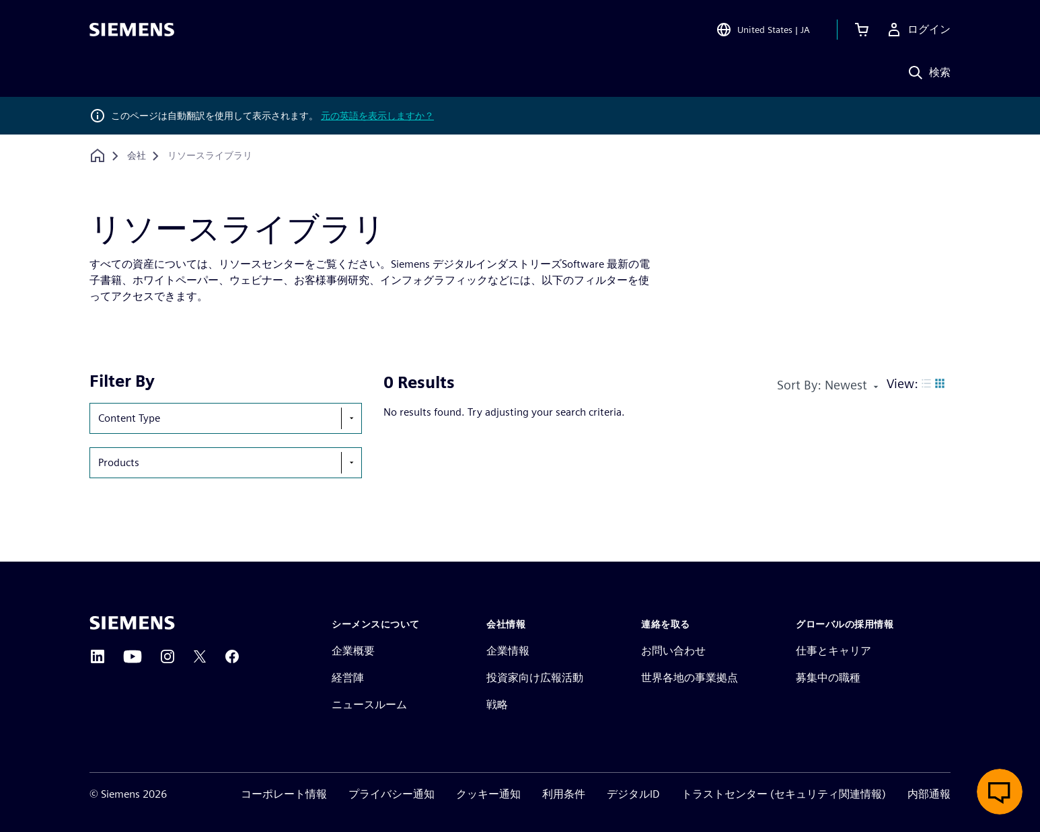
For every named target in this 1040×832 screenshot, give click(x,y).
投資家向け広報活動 (534, 677)
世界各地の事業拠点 (689, 677)
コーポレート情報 (284, 794)
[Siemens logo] (131, 29)
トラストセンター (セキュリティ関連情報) (783, 794)
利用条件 (563, 794)
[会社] (136, 156)
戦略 (497, 704)
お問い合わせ (673, 650)
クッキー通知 (488, 794)
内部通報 (929, 794)
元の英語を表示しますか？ (377, 115)
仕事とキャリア (833, 650)
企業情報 (507, 650)
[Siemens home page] (132, 623)
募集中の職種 (828, 677)
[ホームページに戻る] (97, 155)
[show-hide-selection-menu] (351, 418)
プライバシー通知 (391, 794)
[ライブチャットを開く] (999, 791)
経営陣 (348, 677)
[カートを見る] (861, 29)
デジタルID (633, 794)
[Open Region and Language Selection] (762, 29)
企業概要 (353, 650)
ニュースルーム (369, 704)
